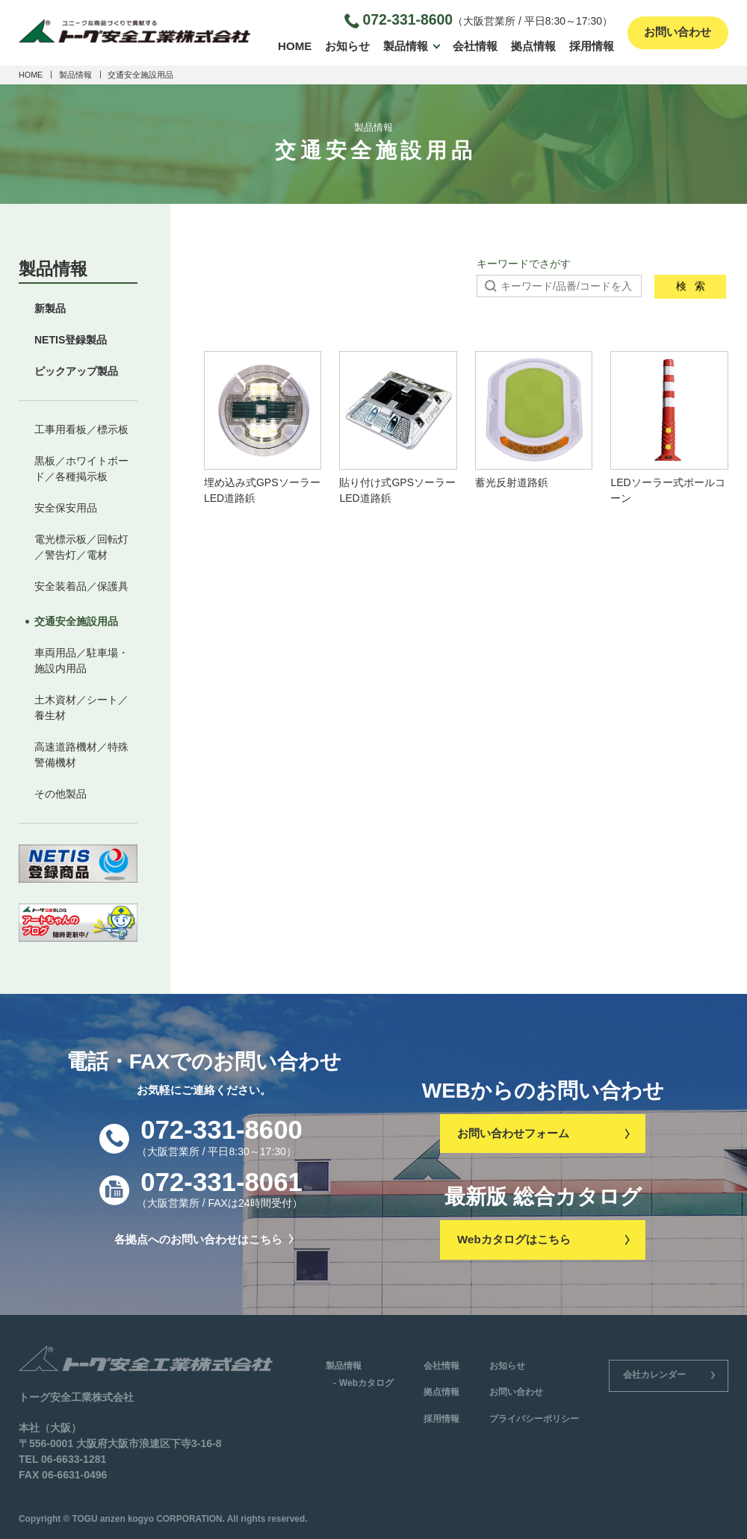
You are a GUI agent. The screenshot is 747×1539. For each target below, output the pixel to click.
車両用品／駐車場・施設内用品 (81, 660)
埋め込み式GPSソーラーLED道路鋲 (263, 428)
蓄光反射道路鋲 (534, 420)
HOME (294, 46)
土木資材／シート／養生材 (81, 707)
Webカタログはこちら (542, 1239)
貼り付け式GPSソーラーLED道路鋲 (398, 428)
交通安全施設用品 (76, 621)
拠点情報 (533, 46)
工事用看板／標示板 (81, 429)
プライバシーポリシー (534, 1419)
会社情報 (475, 46)
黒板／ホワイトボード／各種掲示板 (81, 468)
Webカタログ (366, 1383)
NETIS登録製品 (70, 340)
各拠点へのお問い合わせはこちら (203, 1239)
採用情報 (591, 46)
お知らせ (347, 46)
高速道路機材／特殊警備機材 (81, 754)
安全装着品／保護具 (81, 586)
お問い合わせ (677, 32)
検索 (690, 286)
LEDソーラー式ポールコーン (669, 428)
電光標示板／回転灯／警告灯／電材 (81, 547)
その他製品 (60, 794)
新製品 (50, 308)
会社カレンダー (668, 1374)
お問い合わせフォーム (542, 1132)
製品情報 (405, 46)
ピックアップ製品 (76, 371)
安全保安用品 (65, 508)
